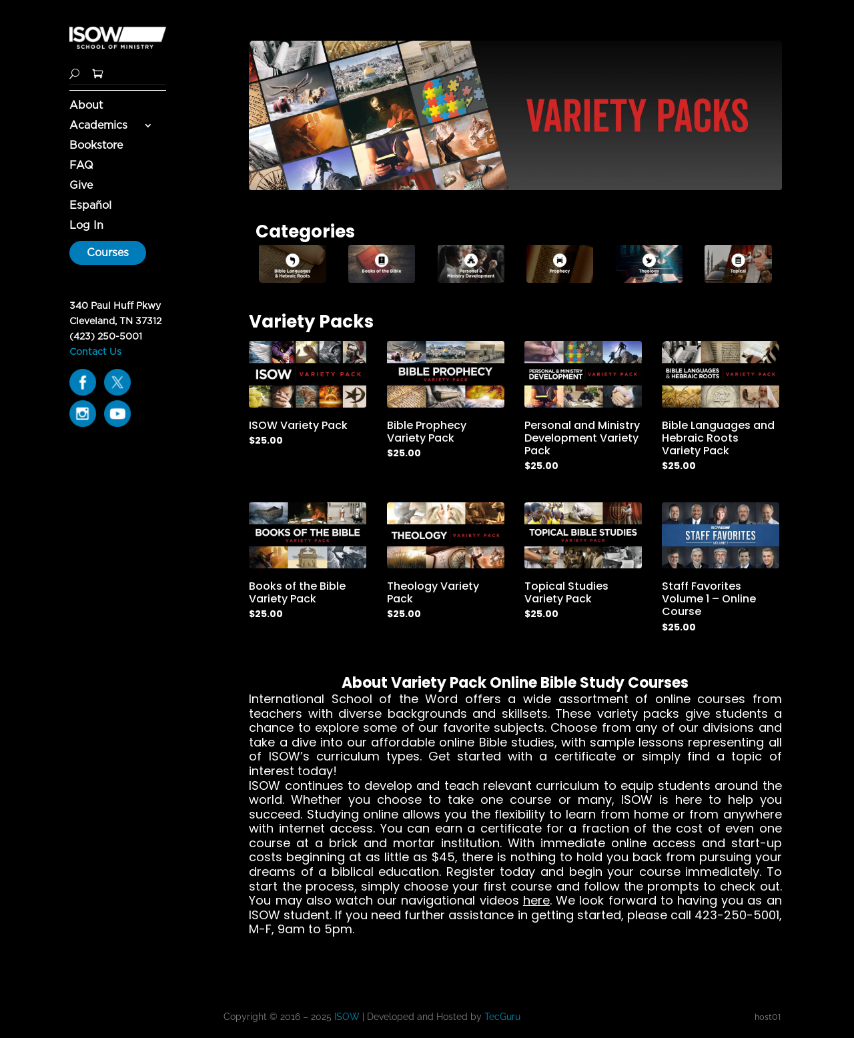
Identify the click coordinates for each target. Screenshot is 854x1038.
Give (81, 186)
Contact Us (95, 351)
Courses (108, 252)
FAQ (81, 166)
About (86, 106)
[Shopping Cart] (98, 72)
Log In (86, 226)
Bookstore (96, 146)
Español (90, 206)
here (536, 900)
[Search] (74, 72)
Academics (98, 126)
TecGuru (503, 1016)
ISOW (347, 1016)
